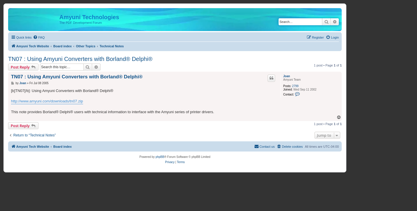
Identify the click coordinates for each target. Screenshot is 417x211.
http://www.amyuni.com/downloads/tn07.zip (47, 101)
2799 (295, 86)
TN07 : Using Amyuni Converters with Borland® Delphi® (80, 59)
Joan (286, 76)
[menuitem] (39, 37)
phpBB (160, 156)
